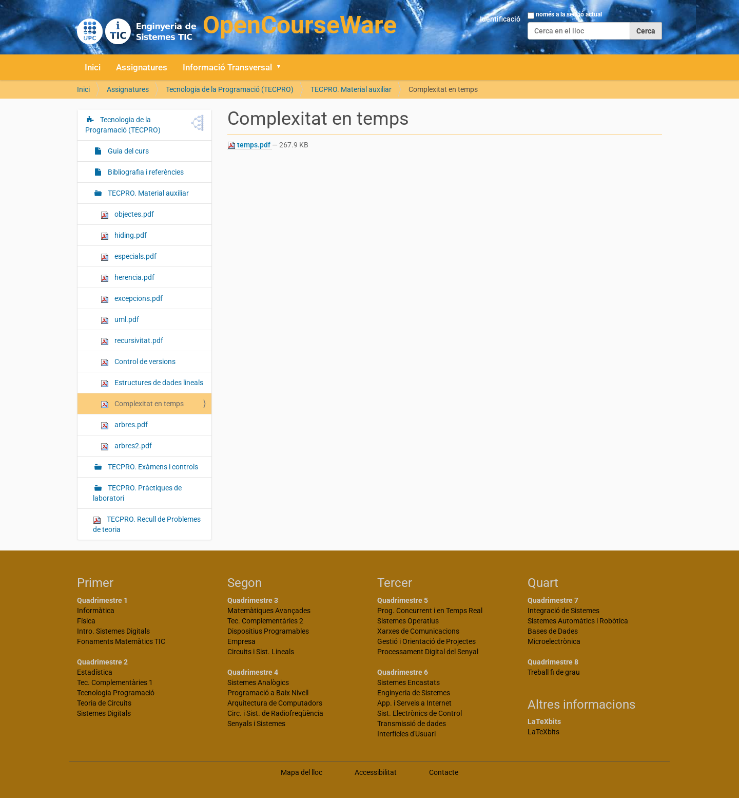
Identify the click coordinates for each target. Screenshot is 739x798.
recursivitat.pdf (132, 340)
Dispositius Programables (268, 631)
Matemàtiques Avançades (268, 610)
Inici (93, 67)
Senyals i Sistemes (256, 723)
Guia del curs (127, 151)
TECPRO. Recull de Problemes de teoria (147, 524)
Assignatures (141, 67)
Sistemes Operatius (408, 621)
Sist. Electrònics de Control (419, 713)
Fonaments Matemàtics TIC (121, 641)
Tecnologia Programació (115, 693)
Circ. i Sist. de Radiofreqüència (275, 713)
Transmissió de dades (411, 723)
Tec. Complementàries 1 (115, 682)
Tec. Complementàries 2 (265, 621)
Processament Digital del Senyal (427, 652)
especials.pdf (129, 256)
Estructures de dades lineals (152, 382)
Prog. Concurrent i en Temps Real (429, 610)
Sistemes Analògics (258, 682)
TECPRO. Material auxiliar (351, 89)
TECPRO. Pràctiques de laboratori (137, 493)
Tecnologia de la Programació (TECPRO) (230, 89)
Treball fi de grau (554, 672)
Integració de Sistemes (563, 610)
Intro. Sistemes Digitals (113, 631)
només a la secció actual (569, 14)
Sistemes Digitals (104, 713)
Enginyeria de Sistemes (413, 693)
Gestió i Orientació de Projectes (426, 641)
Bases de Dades (553, 631)
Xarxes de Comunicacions (418, 631)
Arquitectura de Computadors (274, 703)
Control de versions (138, 361)
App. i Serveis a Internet (414, 703)
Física (86, 621)
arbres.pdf (124, 425)
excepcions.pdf (132, 298)
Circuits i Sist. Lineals (260, 652)
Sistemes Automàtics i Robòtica (578, 621)
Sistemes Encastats (408, 682)
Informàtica (95, 610)
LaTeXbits (543, 732)
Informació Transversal (227, 67)
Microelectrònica (554, 641)
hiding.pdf (124, 235)
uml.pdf (120, 319)
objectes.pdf (127, 214)
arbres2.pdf (126, 446)
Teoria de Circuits (104, 703)
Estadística (94, 672)
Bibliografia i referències (145, 172)
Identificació (500, 19)
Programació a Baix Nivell (267, 693)
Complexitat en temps (142, 404)
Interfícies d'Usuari (406, 734)
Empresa (241, 641)
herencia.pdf (127, 277)
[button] (282, 67)
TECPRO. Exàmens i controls (152, 467)
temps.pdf (249, 145)
